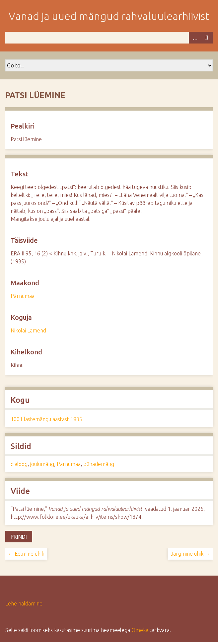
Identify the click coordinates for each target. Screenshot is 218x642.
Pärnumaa (23, 296)
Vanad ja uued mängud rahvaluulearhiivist (109, 16)
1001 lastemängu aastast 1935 (46, 419)
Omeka (139, 630)
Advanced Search (195, 38)
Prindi (19, 537)
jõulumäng (42, 464)
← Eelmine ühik (26, 554)
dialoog (19, 464)
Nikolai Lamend (28, 330)
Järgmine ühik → (190, 554)
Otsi (207, 38)
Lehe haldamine (23, 603)
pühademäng (98, 464)
